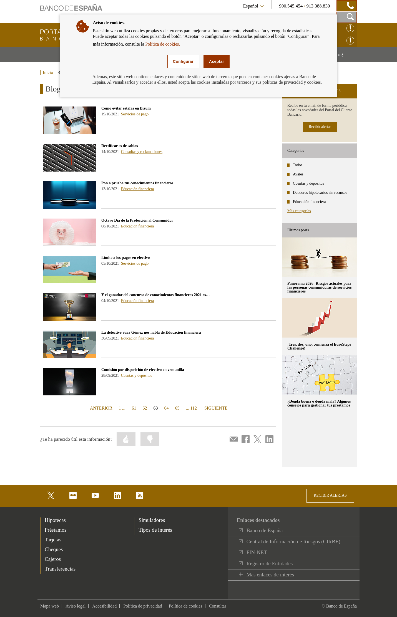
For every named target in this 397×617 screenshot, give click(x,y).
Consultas (218, 606)
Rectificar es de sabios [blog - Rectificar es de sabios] (119, 146)
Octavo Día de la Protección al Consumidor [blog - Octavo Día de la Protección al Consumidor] (137, 220)
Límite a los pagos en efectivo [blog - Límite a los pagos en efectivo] (125, 258)
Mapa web (49, 606)
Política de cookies (185, 606)
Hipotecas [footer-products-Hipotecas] (55, 520)
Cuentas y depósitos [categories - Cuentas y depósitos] (308, 183)
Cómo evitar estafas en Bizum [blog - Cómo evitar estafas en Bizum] (126, 108)
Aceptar (216, 61)
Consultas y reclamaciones (141, 152)
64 (166, 408)
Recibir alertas (320, 127)
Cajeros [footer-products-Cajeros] (53, 559)
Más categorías (299, 211)
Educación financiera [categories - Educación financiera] (309, 202)
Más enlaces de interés (270, 575)
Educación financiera (137, 189)
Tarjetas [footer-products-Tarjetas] (53, 539)
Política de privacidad (142, 606)
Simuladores (152, 520)
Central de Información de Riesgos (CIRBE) (293, 541)
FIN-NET (257, 552)
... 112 (191, 408)
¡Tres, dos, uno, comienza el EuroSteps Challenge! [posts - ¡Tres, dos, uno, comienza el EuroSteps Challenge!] (319, 346)
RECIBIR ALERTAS (330, 495)
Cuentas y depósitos (136, 375)
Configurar (183, 61)
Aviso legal (76, 606)
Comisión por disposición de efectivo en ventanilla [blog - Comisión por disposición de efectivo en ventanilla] (142, 370)
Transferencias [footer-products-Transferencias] (60, 569)
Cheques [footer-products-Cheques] (54, 549)
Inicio (48, 72)
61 (134, 408)
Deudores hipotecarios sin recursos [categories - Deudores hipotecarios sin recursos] (320, 192)
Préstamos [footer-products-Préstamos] (55, 530)
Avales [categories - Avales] (298, 174)
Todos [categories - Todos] (297, 165)
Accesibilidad (104, 606)
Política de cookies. (162, 44)
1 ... (122, 408)
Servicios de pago (135, 114)
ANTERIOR (100, 407)
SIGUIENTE (215, 407)
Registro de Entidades (270, 563)
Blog (345, 56)
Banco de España (265, 530)
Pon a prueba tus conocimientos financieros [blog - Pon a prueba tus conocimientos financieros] (137, 183)
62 (145, 408)
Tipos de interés (155, 530)
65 (177, 408)
